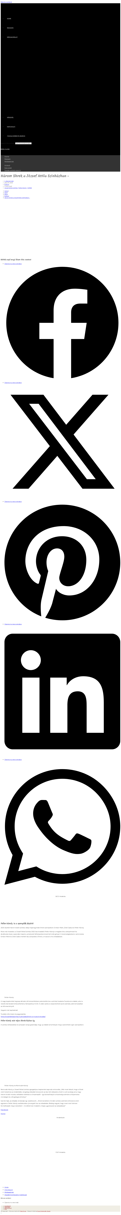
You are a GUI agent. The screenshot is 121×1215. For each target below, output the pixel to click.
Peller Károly (22, 188)
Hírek (6, 1187)
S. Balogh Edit (9, 181)
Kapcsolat (8, 168)
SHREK (29, 188)
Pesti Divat (23, 1211)
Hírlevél (7, 165)
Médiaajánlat (9, 161)
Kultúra (6, 184)
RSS (5, 1209)
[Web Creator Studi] (60, 919)
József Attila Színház (11, 188)
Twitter (7, 1207)
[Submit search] (23, 143)
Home (3, 1114)
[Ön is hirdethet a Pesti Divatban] (60, 1140)
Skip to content (6, 2)
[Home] (6, 191)
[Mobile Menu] (5, 149)
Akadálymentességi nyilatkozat (15, 1195)
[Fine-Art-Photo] (60, 1171)
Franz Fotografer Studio (43, 1211)
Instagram (8, 1208)
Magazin (7, 159)
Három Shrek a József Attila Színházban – (17, 197)
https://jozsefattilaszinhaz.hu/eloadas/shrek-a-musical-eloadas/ (23, 1016)
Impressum (8, 1190)
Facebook (4, 1110)
